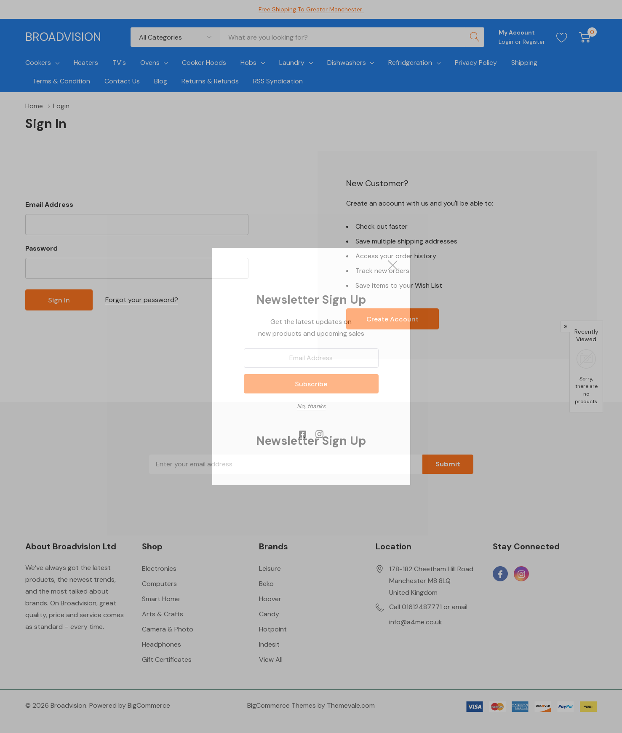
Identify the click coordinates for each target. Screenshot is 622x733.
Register (534, 41)
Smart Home (161, 598)
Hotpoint (273, 629)
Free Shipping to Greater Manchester (311, 9)
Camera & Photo (167, 629)
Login (507, 41)
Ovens (150, 62)
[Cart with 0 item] (584, 37)
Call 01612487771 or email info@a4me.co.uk (428, 614)
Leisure (270, 568)
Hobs (248, 62)
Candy (269, 614)
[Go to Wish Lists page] (562, 37)
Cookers (38, 62)
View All (271, 659)
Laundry (291, 62)
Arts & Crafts (162, 614)
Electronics (159, 568)
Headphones (161, 644)
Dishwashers (346, 62)
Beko (266, 583)
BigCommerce (149, 705)
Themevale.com (351, 705)
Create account (392, 319)
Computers (159, 583)
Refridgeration (410, 62)
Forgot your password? (141, 299)
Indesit (269, 644)
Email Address (49, 204)
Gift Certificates (167, 659)
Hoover (270, 598)
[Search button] (474, 37)
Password (41, 248)
